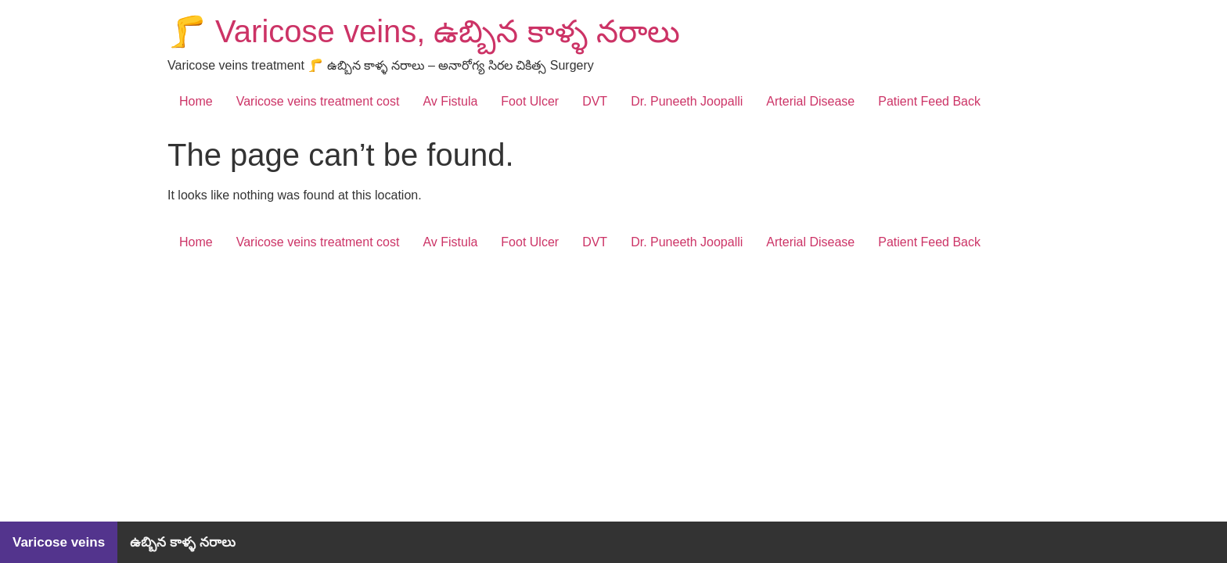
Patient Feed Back (929, 101)
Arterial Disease (810, 101)
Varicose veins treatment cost (318, 101)
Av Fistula (450, 101)
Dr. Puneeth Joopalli (687, 101)
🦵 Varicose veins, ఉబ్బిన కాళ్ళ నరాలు (423, 31)
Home (196, 101)
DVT (594, 101)
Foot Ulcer (530, 101)
